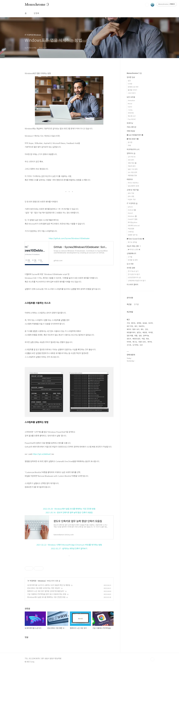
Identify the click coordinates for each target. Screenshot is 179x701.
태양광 (145, 332)
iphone (130, 207)
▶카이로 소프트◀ (134, 249)
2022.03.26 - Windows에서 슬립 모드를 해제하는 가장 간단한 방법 (69, 509)
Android (132, 210)
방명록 (36, 13)
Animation (131, 100)
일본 (140, 335)
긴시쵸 (129, 345)
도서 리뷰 (130, 264)
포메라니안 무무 (133, 87)
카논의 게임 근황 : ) (134, 246)
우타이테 (131, 113)
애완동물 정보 (132, 175)
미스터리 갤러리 (132, 284)
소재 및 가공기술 (133, 190)
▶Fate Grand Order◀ (135, 239)
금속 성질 (131, 196)
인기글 (136, 304)
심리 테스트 (132, 157)
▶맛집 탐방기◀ (132, 139)
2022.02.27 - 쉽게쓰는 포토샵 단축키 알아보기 (69, 548)
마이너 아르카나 (133, 183)
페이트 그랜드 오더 (133, 329)
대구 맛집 (130, 326)
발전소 (139, 332)
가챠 (128, 323)
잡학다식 (131, 153)
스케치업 (131, 232)
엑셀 (143, 338)
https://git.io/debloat (41, 454)
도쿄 (141, 345)
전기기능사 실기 (133, 271)
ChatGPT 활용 (132, 219)
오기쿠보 (135, 345)
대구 (135, 326)
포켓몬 (139, 323)
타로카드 (130, 179)
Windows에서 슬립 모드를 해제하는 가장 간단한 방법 (46, 630)
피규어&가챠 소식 (133, 149)
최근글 (129, 304)
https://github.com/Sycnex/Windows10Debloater (69, 238)
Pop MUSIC (132, 119)
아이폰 (150, 332)
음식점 (130, 142)
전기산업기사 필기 (134, 274)
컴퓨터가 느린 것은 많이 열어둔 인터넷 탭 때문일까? (45, 624)
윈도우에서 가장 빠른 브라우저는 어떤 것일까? (43, 621)
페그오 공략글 (132, 242)
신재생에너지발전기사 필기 (137, 280)
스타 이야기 (132, 93)
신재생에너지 (131, 253)
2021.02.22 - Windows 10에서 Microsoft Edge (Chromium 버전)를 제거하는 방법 (69, 545)
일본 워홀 (130, 335)
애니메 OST (132, 116)
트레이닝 (130, 123)
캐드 (142, 329)
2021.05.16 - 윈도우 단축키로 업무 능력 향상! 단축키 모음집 (69, 512)
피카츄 (129, 342)
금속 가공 (131, 193)
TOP (152, 693)
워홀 (135, 335)
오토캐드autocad (134, 225)
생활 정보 (132, 163)
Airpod (130, 213)
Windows (42, 614)
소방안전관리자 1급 (134, 277)
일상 (129, 80)
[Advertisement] (69, 577)
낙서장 (130, 84)
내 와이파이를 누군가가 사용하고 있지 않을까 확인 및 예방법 (48, 618)
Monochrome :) (37, 4)
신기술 (130, 257)
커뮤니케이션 (131, 127)
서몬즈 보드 (142, 342)
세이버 (149, 342)
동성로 (145, 323)
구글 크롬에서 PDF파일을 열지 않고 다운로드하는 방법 (46, 627)
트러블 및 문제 (132, 260)
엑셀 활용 (131, 228)
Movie (130, 103)
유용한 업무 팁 (132, 235)
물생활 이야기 (132, 90)
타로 (147, 338)
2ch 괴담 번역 (132, 172)
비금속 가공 (132, 199)
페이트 (133, 323)
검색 (147, 5)
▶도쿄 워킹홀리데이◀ (135, 135)
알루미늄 (146, 335)
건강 (146, 329)
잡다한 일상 (131, 77)
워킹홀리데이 (131, 332)
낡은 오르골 (131, 97)
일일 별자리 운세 (133, 186)
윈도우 (129, 338)
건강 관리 (131, 160)
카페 (129, 145)
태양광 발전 (136, 338)
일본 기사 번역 (132, 169)
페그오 (135, 342)
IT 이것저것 (32, 614)
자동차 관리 (132, 166)
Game (130, 106)
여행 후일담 (131, 131)
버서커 (150, 323)
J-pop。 (131, 110)
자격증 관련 (131, 268)
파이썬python (132, 222)
